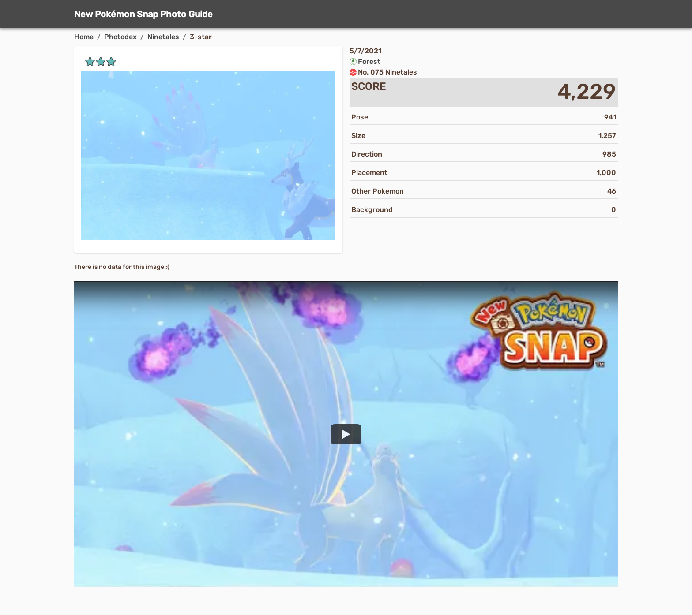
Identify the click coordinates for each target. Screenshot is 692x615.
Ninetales (163, 37)
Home (84, 37)
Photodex (120, 37)
